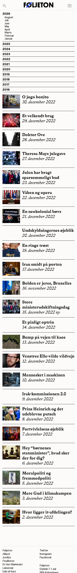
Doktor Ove (33, 134)
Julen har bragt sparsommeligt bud (40, 175)
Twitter (44, 550)
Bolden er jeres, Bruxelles (46, 283)
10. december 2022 (38, 380)
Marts (8, 32)
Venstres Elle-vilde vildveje (48, 356)
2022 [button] (6, 59)
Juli (6, 20)
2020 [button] (6, 69)
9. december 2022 (37, 399)
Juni (7, 23)
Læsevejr (8, 568)
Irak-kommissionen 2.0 (44, 393)
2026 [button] (6, 14)
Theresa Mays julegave (44, 153)
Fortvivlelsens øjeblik (43, 428)
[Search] (4, 6)
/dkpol (6, 554)
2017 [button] (5, 84)
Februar (9, 36)
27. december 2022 (38, 158)
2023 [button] (6, 54)
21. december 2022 (38, 216)
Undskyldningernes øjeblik (48, 230)
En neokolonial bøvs (41, 211)
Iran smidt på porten (42, 264)
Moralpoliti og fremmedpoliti (36, 476)
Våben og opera (37, 192)
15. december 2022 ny (41, 312)
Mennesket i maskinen (43, 374)
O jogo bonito (35, 96)
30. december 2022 (38, 102)
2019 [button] (6, 74)
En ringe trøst (35, 245)
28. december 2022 (38, 139)
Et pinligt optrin (38, 322)
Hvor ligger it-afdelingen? (47, 512)
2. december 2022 (37, 517)
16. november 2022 (39, 288)
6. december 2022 (37, 463)
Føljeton (7, 550)
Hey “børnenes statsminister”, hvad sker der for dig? (45, 453)
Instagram (46, 554)
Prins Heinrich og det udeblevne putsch (42, 411)
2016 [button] (6, 89)
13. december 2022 (38, 342)
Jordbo (6, 557)
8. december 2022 (37, 419)
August (9, 17)
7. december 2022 (37, 434)
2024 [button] (6, 49)
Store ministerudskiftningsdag (46, 304)
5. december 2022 (37, 483)
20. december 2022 (38, 235)
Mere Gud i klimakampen (46, 493)
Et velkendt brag (38, 115)
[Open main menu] (70, 6)
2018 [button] (6, 79)
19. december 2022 (38, 250)
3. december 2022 (37, 498)
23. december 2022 (38, 182)
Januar (8, 39)
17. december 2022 (38, 269)
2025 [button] (6, 44)
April (7, 29)
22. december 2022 (38, 197)
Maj (7, 26)
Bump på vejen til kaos (43, 337)
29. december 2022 (38, 120)
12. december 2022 (38, 361)
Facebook (46, 557)
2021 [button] (6, 64)
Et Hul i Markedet (12, 564)
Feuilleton (8, 561)
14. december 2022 (38, 327)
